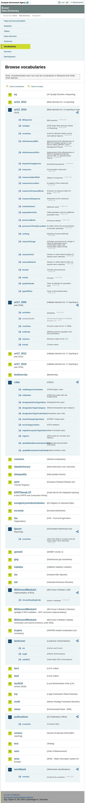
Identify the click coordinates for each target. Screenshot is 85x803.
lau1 (16, 668)
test (16, 743)
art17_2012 (20, 353)
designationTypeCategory (33, 408)
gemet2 (18, 552)
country (25, 776)
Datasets (8, 26)
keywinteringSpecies (31, 163)
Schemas (8, 41)
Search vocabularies (17, 86)
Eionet (14, 16)
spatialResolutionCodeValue (34, 450)
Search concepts (37, 86)
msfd (17, 701)
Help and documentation (14, 21)
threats (25, 270)
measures (26, 169)
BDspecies (27, 120)
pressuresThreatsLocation (34, 226)
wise (16, 758)
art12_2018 (20, 109)
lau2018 (18, 683)
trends (25, 277)
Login (63, 2)
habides (18, 567)
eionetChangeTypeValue (33, 419)
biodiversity (20, 374)
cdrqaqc (26, 126)
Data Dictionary (24, 16)
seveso (18, 733)
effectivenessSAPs (30, 152)
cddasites (26, 395)
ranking (25, 234)
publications (21, 717)
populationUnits (29, 212)
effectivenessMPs (30, 141)
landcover (19, 641)
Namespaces (9, 56)
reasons (26, 339)
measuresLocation (30, 183)
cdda (17, 382)
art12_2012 (20, 102)
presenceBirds (29, 220)
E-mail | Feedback (12, 794)
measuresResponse (31, 199)
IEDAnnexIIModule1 (25, 589)
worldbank (20, 769)
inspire (18, 630)
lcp (16, 694)
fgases (18, 528)
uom (16, 751)
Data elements (10, 36)
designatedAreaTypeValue (34, 402)
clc (23, 648)
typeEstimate (28, 283)
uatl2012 (26, 659)
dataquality (20, 474)
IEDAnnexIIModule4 (25, 620)
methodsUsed (28, 206)
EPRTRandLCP (22, 492)
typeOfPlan (27, 291)
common (19, 459)
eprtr (16, 482)
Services (7, 51)
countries (26, 133)
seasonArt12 (28, 254)
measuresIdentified (31, 177)
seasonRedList (29, 262)
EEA (15, 2)
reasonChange (29, 241)
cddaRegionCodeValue (32, 389)
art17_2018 (20, 364)
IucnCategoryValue (30, 425)
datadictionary (22, 466)
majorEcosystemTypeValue (34, 430)
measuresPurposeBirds (33, 191)
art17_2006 (20, 302)
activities (26, 312)
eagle (24, 654)
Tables (7, 31)
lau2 (16, 676)
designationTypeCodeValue (34, 413)
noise (17, 709)
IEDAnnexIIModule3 (25, 609)
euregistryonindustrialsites (29, 503)
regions (25, 436)
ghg (16, 559)
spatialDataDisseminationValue (34, 443)
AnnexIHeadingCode (31, 600)
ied (16, 582)
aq (15, 94)
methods (26, 332)
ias (15, 574)
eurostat (18, 510)
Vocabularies (10, 46)
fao (16, 518)
